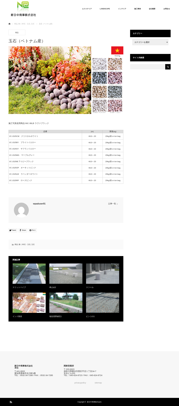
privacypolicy (80, 383)
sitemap (98, 383)
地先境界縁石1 (55, 316)
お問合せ (166, 9)
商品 (17, 33)
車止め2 (52, 287)
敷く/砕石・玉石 (24, 244)
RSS (11, 402)
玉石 (33, 244)
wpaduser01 (39, 204)
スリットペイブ (19, 287)
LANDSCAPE (105, 9)
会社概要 (152, 9)
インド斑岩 (17, 316)
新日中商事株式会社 (94, 402)
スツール (90, 287)
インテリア (122, 9)
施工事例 (137, 9)
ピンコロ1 (90, 316)
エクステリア (87, 9)
